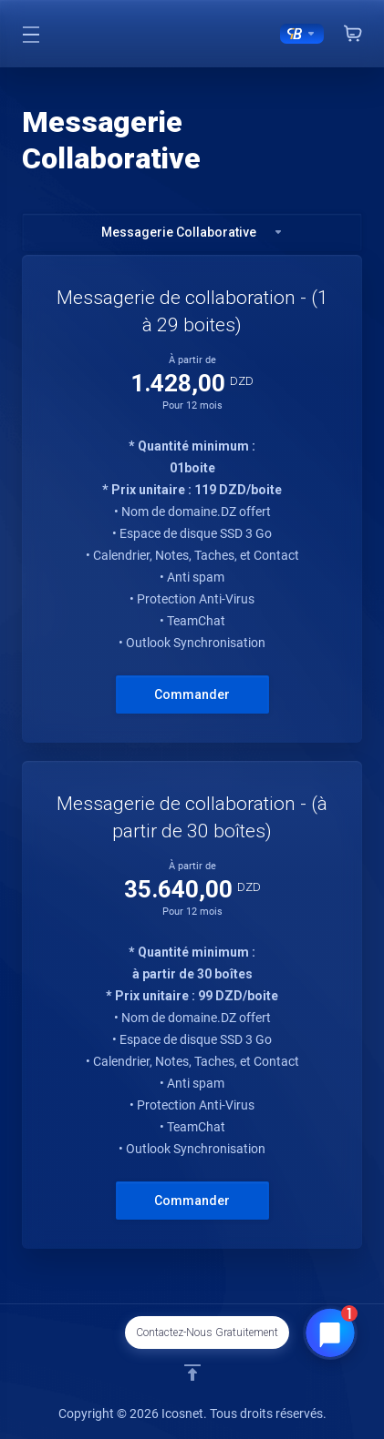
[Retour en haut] (192, 1372)
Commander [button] (192, 694)
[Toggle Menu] (31, 33)
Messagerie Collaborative (192, 232)
